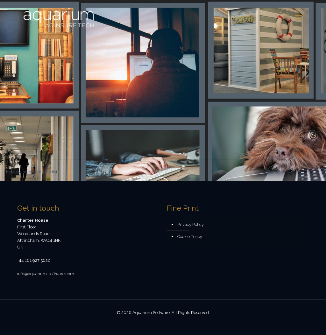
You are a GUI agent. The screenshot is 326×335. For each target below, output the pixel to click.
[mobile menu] (298, 17)
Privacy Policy (190, 224)
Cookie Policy (189, 236)
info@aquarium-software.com (45, 273)
